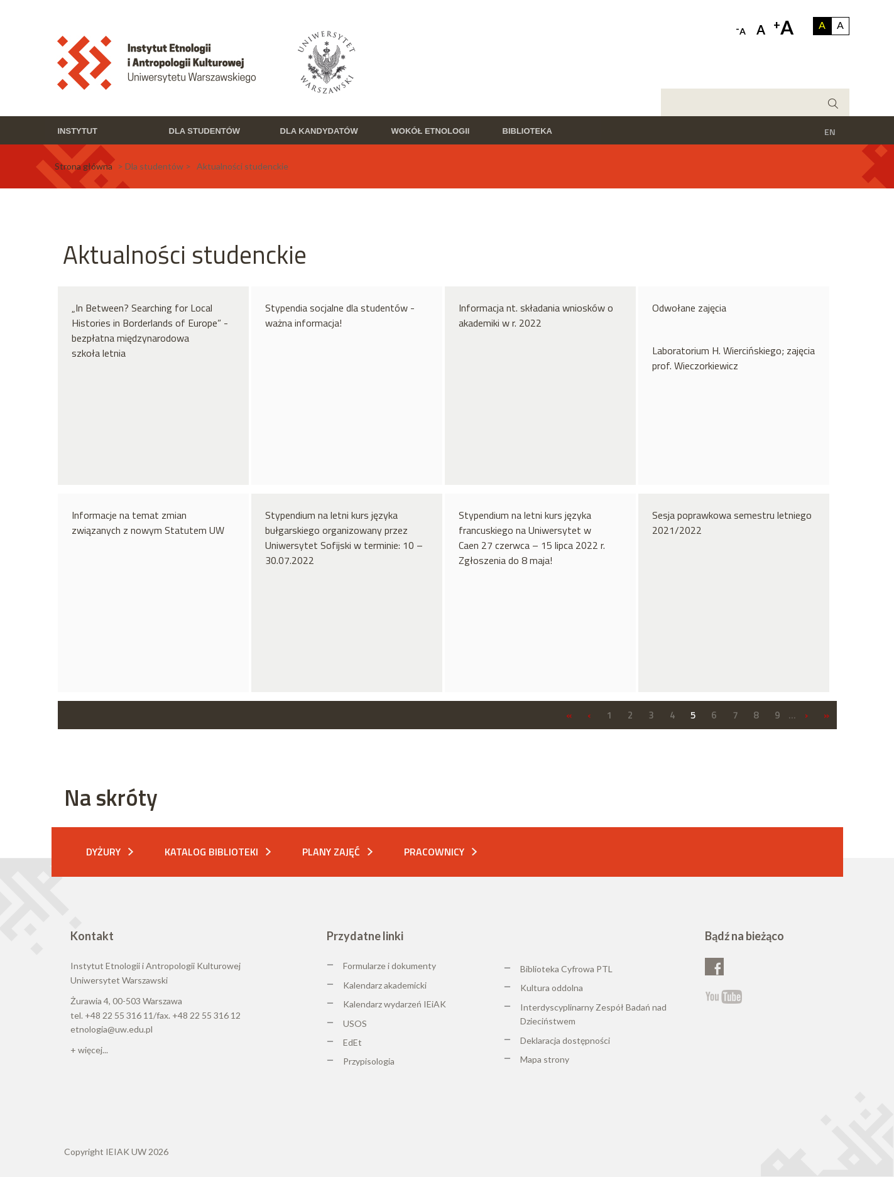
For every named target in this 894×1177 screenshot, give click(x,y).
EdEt (352, 1042)
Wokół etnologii (430, 131)
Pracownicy (434, 851)
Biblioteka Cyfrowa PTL (566, 968)
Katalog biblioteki (211, 851)
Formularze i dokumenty (389, 965)
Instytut (78, 131)
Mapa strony (544, 1059)
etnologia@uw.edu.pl (111, 1029)
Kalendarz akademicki (385, 985)
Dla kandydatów (319, 131)
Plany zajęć (331, 851)
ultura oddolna (554, 987)
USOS (355, 1023)
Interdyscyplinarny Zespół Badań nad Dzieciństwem (593, 1014)
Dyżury (103, 851)
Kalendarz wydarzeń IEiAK (394, 1004)
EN (830, 131)
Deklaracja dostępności (565, 1040)
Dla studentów (205, 131)
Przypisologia (369, 1061)
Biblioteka (527, 131)
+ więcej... (89, 1049)
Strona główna (83, 166)
